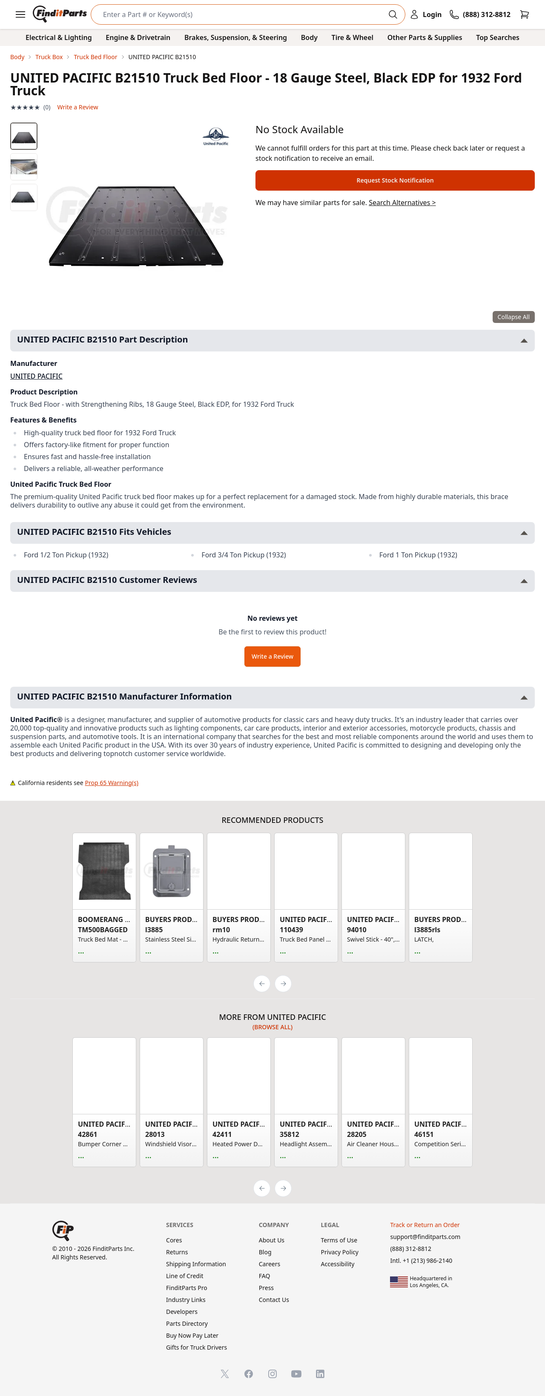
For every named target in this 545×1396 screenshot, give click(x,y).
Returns (177, 1252)
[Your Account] (425, 14)
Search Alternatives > (402, 202)
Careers (269, 1264)
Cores (174, 1240)
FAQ (264, 1276)
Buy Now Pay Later (192, 1335)
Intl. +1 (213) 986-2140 (421, 1260)
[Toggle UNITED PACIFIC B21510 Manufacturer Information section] (524, 697)
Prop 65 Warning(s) (111, 783)
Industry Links (186, 1300)
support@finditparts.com (425, 1237)
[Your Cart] (524, 14)
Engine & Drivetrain (138, 37)
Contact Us (274, 1300)
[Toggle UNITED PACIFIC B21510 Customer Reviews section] (524, 581)
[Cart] (524, 14)
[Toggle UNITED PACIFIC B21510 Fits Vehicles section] (524, 533)
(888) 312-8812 (410, 1249)
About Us (271, 1240)
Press (266, 1288)
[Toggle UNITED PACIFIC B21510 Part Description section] (524, 340)
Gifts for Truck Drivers (196, 1347)
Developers (182, 1312)
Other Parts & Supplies (424, 37)
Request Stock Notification (394, 180)
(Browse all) (272, 1027)
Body (309, 37)
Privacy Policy (340, 1252)
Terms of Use (339, 1240)
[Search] (241, 14)
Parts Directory (187, 1323)
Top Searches (497, 37)
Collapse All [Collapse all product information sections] (514, 317)
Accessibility (338, 1264)
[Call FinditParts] (479, 14)
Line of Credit (185, 1276)
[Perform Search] (393, 14)
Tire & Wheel (353, 37)
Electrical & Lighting (59, 37)
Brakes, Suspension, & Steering (235, 37)
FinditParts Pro (186, 1288)
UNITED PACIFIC (36, 376)
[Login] (425, 14)
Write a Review (77, 107)
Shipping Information (196, 1264)
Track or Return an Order (424, 1225)
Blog (265, 1252)
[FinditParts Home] (61, 14)
